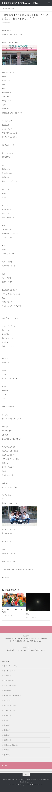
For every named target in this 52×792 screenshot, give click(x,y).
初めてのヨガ (8, 705)
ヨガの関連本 (8, 681)
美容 (12, 9)
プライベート (6, 9)
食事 (5, 755)
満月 (27, 614)
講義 (5, 735)
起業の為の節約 (9, 745)
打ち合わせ (8, 710)
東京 (5, 725)
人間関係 (7, 690)
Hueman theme (37, 785)
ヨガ (5, 676)
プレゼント (8, 671)
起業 (5, 740)
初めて (6, 700)
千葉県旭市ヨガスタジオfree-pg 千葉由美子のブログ (20, 3)
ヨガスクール (8, 685)
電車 (5, 750)
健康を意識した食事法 (11, 695)
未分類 (6, 715)
